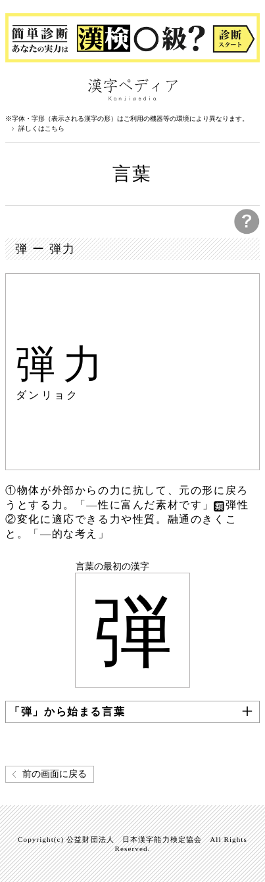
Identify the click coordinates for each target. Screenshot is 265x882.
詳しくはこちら (41, 128)
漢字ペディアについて (18, 89)
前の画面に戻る (54, 774)
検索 (246, 89)
